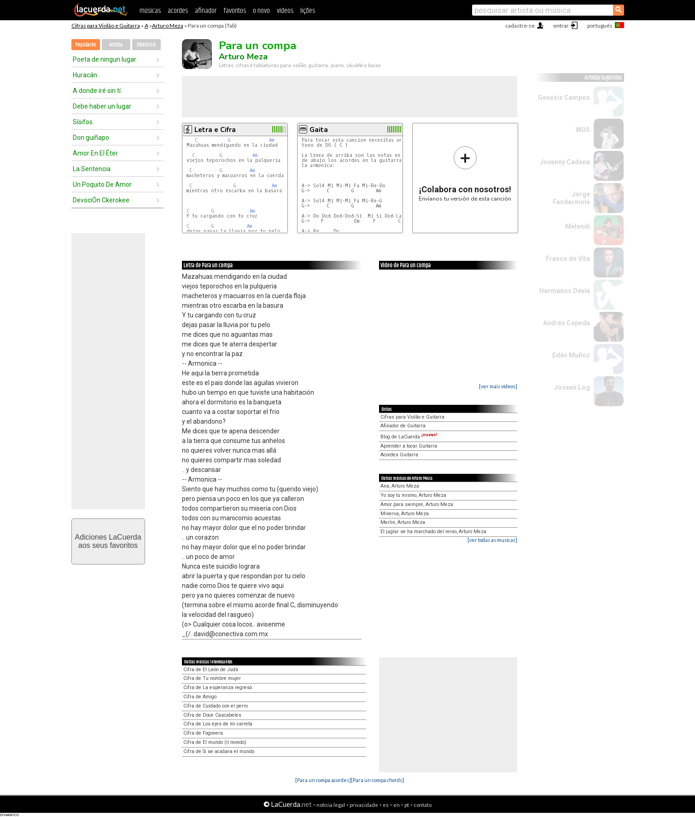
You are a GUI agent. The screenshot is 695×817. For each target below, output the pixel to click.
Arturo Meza (167, 25)
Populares (85, 44)
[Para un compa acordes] (323, 780)
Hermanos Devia (564, 290)
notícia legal (330, 805)
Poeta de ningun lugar (104, 59)
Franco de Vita (568, 258)
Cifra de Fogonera (203, 733)
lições (307, 11)
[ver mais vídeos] (498, 386)
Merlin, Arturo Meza (402, 522)
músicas (150, 11)
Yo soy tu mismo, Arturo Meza (413, 495)
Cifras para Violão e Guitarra (105, 25)
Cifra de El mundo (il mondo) (214, 742)
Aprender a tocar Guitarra (408, 446)
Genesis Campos (564, 97)
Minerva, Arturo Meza (404, 514)
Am (271, 140)
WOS (583, 129)
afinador (205, 11)
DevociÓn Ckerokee (101, 200)
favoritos (234, 11)
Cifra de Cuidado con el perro (215, 706)
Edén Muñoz (571, 355)
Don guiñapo (91, 137)
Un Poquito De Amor (102, 184)
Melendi (577, 226)
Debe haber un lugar (102, 106)
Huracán (85, 75)
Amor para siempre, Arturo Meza (416, 504)
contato (423, 805)
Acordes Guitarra (399, 455)
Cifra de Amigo (199, 697)
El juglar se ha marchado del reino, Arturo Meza (433, 532)
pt (406, 805)
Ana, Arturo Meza (399, 486)
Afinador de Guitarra (403, 426)
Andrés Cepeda (566, 323)
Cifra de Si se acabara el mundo (218, 751)
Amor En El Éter (95, 153)
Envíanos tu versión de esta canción (465, 173)
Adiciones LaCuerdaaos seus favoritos (108, 541)
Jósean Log (572, 387)
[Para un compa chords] (377, 780)
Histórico (146, 44)
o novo (261, 11)
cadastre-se (520, 25)
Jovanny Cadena (565, 162)
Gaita (319, 129)
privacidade (364, 805)
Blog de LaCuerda (409, 437)
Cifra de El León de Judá (210, 670)
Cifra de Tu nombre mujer (212, 678)
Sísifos (83, 122)
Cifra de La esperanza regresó (217, 687)
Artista (116, 44)
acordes (178, 11)
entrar (561, 25)
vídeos (285, 11)
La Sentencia (92, 169)
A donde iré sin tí (97, 90)
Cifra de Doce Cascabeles (212, 715)
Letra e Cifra (215, 129)
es (386, 805)
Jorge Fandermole (571, 198)
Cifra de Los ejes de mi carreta (217, 724)
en (396, 805)
